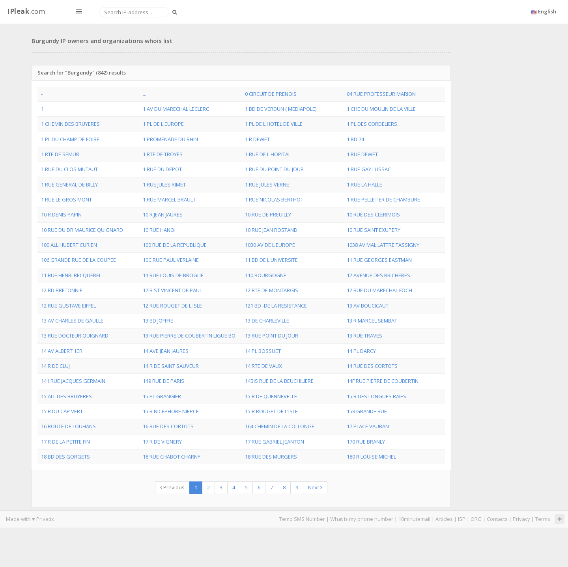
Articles (444, 518)
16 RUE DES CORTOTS (168, 426)
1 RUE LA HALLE (364, 184)
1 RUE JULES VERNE (267, 184)
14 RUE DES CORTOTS (372, 365)
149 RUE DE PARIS (163, 380)
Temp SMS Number (302, 518)
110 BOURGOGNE (265, 275)
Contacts (497, 518)
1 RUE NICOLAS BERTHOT (274, 199)
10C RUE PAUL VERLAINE (171, 259)
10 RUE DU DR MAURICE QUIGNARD (82, 229)
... (144, 93)
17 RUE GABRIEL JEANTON (274, 441)
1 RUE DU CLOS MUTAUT (69, 169)
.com (26, 11)
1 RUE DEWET (362, 154)
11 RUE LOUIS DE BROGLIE (173, 275)
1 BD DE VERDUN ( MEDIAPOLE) (280, 108)
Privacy (521, 518)
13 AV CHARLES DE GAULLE (72, 320)
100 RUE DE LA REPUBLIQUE (175, 244)
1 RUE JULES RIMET (164, 184)
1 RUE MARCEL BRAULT (169, 199)
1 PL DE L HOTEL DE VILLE (274, 123)
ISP (461, 518)
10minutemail (414, 518)
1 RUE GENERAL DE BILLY (69, 184)
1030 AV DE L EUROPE (270, 244)
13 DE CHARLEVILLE (267, 320)
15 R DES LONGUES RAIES (376, 396)
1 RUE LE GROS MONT (66, 199)
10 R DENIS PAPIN (61, 214)
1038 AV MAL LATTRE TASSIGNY (383, 244)
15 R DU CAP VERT (62, 411)
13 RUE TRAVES (364, 335)
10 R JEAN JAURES (163, 214)
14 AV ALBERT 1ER (61, 350)
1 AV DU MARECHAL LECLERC (176, 108)
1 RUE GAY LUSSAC (369, 169)
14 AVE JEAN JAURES (166, 350)
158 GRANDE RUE (367, 411)
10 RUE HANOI (159, 229)
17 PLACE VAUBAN (368, 426)
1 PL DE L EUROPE (163, 123)
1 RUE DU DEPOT (162, 169)
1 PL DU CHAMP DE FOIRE (70, 139)
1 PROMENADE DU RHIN (170, 139)
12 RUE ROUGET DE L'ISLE (172, 305)
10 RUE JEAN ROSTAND (271, 229)
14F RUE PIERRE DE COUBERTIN (383, 380)
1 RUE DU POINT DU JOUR (274, 169)
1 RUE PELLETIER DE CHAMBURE (383, 199)
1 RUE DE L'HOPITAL (268, 154)
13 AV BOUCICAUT (368, 305)
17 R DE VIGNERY (162, 441)
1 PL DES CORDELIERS (372, 123)
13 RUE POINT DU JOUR (271, 335)
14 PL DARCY (361, 350)
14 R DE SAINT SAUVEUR (171, 365)
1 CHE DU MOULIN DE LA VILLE (381, 108)
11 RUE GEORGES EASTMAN (379, 259)
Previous (172, 487)
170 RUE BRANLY (366, 441)
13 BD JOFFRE (158, 320)
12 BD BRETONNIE (61, 290)
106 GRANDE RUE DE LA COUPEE (78, 259)
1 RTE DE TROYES (163, 154)
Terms (542, 518)
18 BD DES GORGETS (65, 456)
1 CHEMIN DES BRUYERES (70, 123)
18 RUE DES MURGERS (271, 456)
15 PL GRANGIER (162, 396)
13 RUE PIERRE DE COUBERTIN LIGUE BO (189, 335)
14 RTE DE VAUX (263, 365)
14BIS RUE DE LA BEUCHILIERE (279, 380)
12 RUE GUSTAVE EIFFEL (68, 305)
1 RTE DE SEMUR (60, 154)
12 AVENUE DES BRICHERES (378, 275)
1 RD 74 (355, 139)
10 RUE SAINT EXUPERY (373, 229)
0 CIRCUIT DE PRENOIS (271, 93)
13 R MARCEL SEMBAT (372, 320)
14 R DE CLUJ (55, 365)
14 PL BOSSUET (263, 350)
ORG (476, 518)
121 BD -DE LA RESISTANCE (276, 305)
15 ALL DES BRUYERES (66, 396)
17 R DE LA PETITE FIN (65, 441)
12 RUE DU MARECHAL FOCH (379, 290)
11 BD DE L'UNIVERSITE (271, 259)
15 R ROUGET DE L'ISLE (271, 411)
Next (315, 487)
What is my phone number (361, 518)
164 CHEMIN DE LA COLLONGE (279, 426)
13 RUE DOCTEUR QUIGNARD (74, 335)
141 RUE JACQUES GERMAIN (73, 380)
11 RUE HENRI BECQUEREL (71, 275)
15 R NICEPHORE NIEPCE (171, 411)
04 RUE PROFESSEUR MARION (381, 93)
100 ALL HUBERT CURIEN (69, 244)
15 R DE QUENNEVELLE (271, 396)
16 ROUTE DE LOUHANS (68, 426)
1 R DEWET (257, 139)
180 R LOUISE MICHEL (371, 456)
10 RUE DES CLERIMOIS (373, 214)
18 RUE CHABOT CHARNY (171, 456)
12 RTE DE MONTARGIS (271, 290)
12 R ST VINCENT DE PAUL (172, 290)
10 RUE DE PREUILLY (268, 214)
